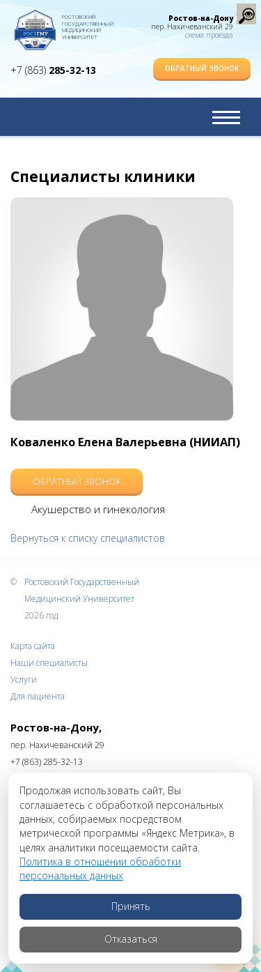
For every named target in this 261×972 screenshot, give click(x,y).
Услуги (23, 679)
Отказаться (130, 939)
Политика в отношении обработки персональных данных (100, 868)
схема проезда (209, 35)
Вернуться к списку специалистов (87, 538)
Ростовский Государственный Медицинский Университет (87, 24)
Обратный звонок (202, 68)
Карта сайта (32, 646)
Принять (130, 906)
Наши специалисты (49, 663)
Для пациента (37, 696)
